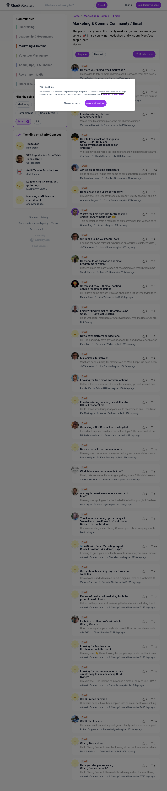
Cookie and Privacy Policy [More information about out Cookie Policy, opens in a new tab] (112, 94)
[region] (85, 95)
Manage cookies (72, 103)
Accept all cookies (95, 103)
